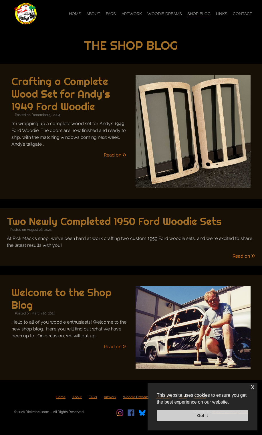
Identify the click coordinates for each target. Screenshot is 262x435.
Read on (115, 155)
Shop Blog (199, 13)
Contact (242, 13)
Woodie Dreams (164, 13)
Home (75, 13)
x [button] (253, 387)
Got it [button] (202, 415)
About (93, 13)
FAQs (111, 13)
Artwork (132, 13)
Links (221, 13)
